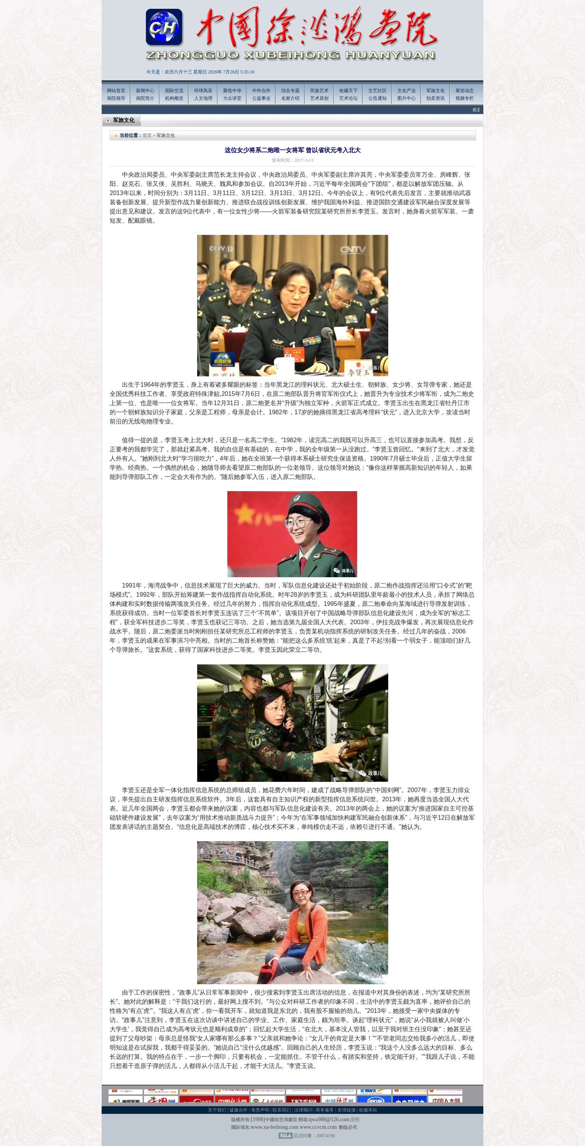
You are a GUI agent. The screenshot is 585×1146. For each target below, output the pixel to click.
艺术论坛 (348, 98)
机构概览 (174, 98)
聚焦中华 (232, 90)
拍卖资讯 (435, 98)
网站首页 (116, 90)
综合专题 (290, 90)
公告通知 (377, 98)
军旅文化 (435, 90)
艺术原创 (319, 98)
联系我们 (281, 1110)
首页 (147, 135)
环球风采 (203, 90)
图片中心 (406, 98)
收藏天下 (348, 90)
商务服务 (325, 1110)
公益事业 (261, 98)
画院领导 (116, 98)
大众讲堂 (232, 98)
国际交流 (174, 90)
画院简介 (145, 98)
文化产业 (406, 90)
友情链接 (346, 1110)
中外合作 (261, 90)
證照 (355, 1119)
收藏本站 (368, 1110)
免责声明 (260, 1110)
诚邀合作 (238, 1110)
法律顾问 (303, 1110)
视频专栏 (464, 98)
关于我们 (217, 1110)
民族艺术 (319, 90)
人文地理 (203, 98)
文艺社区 (377, 90)
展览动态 (464, 90)
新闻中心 (145, 90)
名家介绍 (290, 98)
